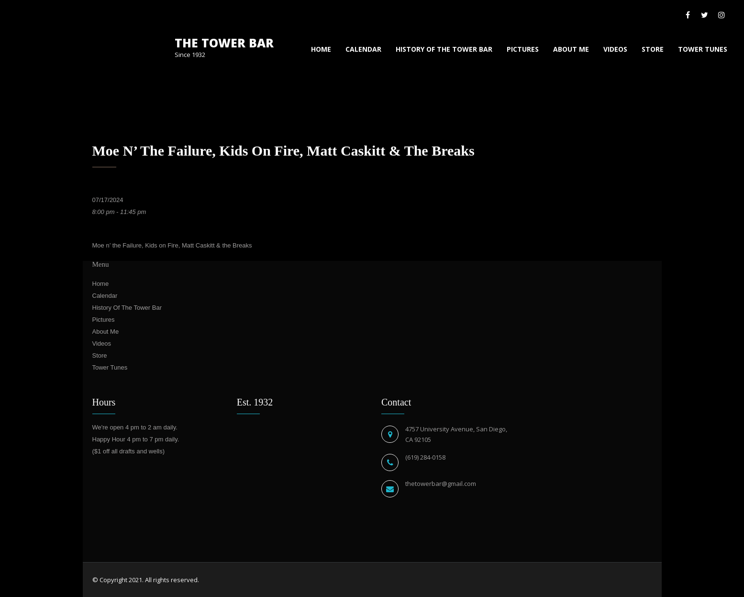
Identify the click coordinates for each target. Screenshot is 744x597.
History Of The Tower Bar (444, 49)
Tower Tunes (702, 49)
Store (653, 49)
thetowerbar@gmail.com (440, 483)
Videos (615, 49)
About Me (571, 49)
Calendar (363, 49)
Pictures (523, 49)
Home (321, 49)
